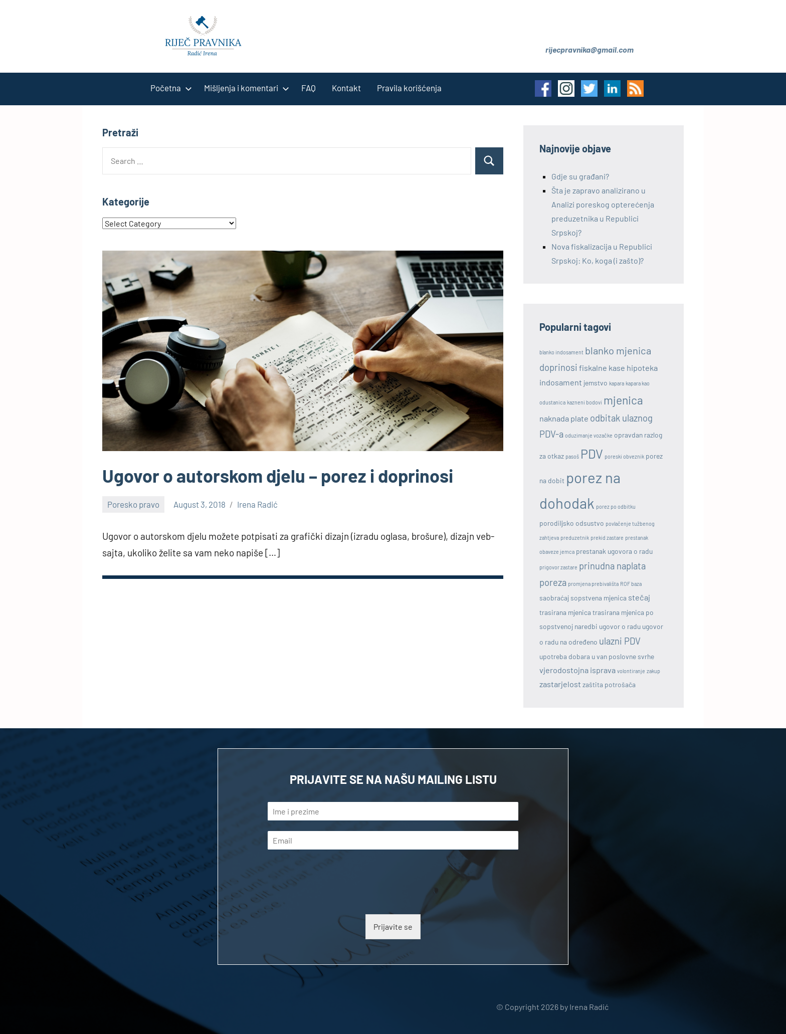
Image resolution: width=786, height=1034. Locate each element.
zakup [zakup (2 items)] (653, 671)
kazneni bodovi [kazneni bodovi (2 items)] (584, 402)
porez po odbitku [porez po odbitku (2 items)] (616, 506)
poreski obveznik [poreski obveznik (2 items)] (624, 456)
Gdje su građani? (580, 176)
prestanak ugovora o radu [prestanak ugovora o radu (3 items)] (614, 551)
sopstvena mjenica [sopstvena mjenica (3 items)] (598, 597)
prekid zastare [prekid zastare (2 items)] (607, 537)
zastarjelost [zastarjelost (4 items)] (560, 684)
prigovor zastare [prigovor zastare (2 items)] (558, 567)
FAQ (308, 88)
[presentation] (344, 897)
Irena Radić (257, 504)
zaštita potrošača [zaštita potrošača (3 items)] (609, 684)
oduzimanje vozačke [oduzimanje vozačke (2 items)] (589, 435)
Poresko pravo (133, 504)
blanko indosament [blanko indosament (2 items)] (561, 352)
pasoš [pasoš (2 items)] (572, 456)
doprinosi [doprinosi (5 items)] (558, 367)
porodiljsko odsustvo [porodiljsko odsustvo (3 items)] (571, 523)
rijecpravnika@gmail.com (589, 49)
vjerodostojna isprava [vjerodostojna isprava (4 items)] (577, 670)
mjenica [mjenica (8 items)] (623, 400)
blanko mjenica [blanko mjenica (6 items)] (618, 350)
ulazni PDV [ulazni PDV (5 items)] (620, 641)
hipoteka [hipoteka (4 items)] (642, 367)
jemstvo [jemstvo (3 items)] (595, 382)
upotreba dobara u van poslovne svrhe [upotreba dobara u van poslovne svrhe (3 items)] (596, 656)
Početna (169, 88)
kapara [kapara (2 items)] (616, 383)
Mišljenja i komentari (244, 88)
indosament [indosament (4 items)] (560, 382)
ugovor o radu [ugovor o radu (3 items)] (620, 626)
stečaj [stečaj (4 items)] (639, 597)
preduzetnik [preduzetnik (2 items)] (574, 537)
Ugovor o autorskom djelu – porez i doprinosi (277, 475)
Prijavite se (393, 926)
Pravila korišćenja (409, 88)
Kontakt (346, 88)
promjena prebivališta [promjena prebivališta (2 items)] (593, 583)
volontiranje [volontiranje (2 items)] (631, 671)
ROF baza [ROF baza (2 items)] (631, 583)
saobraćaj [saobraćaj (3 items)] (554, 597)
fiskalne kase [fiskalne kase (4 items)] (602, 367)
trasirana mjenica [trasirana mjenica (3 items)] (565, 612)
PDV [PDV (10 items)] (591, 453)
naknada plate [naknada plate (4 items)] (563, 418)
